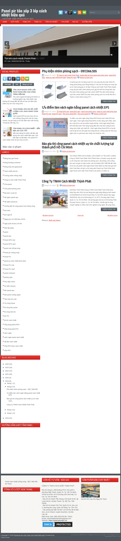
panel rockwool (9, 273)
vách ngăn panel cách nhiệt (14, 337)
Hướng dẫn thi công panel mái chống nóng (19, 206)
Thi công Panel (9, 303)
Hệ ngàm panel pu (10, 202)
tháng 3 (9, 410)
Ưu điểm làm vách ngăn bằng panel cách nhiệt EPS (75, 107)
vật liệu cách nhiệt (10, 342)
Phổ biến (8, 84)
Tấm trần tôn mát (10, 299)
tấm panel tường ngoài (12, 295)
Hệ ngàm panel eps (11, 197)
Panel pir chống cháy (11, 253)
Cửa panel (8, 184)
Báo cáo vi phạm (12, 146)
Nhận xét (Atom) (54, 220)
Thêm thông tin (109, 101)
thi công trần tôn (10, 312)
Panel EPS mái (9, 240)
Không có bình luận (86, 77)
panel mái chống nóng (12, 248)
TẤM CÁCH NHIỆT (51, 22)
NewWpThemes (82, 535)
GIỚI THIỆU (15, 22)
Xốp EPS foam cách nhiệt (13, 346)
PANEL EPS (27, 22)
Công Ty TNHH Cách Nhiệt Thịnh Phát (20, 405)
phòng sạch (8, 277)
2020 (7, 378)
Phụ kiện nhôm (9, 282)
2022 (7, 371)
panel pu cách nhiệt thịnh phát (15, 261)
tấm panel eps (9, 290)
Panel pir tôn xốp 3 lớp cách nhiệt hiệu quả (24, 13)
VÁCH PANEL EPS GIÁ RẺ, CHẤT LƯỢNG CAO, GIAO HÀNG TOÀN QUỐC (25, 111)
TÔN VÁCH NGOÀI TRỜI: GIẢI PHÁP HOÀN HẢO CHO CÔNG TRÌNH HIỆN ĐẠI (24, 92)
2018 (7, 418)
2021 (7, 374)
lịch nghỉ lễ (8, 215)
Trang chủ (80, 215)
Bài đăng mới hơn (48, 215)
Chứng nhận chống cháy (13, 175)
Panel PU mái (9, 265)
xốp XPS (7, 350)
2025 (7, 364)
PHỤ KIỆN (65, 22)
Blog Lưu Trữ (27, 84)
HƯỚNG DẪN (87, 22)
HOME (5, 22)
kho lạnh (7, 210)
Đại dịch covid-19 (10, 193)
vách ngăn (8, 333)
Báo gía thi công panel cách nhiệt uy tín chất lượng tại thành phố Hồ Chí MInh (78, 145)
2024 (7, 367)
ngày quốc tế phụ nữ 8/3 (13, 223)
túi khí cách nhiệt (10, 320)
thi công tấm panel (10, 307)
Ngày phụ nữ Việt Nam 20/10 (14, 219)
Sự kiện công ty (9, 286)
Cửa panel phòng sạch (12, 189)
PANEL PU (37, 22)
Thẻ (16, 84)
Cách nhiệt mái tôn (11, 171)
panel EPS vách (10, 244)
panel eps (7, 236)
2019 (7, 381)
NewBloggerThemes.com (112, 536)
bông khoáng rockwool (12, 162)
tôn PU (6, 316)
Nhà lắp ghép (9, 228)
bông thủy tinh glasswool (13, 167)
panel (6, 232)
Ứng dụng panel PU (11, 329)
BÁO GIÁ (75, 22)
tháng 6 (9, 387)
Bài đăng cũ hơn (113, 215)
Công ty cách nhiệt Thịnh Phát (15, 180)
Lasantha (103, 535)
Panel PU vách (9, 269)
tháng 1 (9, 413)
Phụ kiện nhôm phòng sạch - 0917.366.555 (22, 389)
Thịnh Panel (5, 538)
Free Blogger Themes (113, 535)
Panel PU (7, 257)
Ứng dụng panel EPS (12, 324)
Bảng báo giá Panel (11, 158)
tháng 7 (9, 383)
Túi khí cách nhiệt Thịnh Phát (20, 58)
